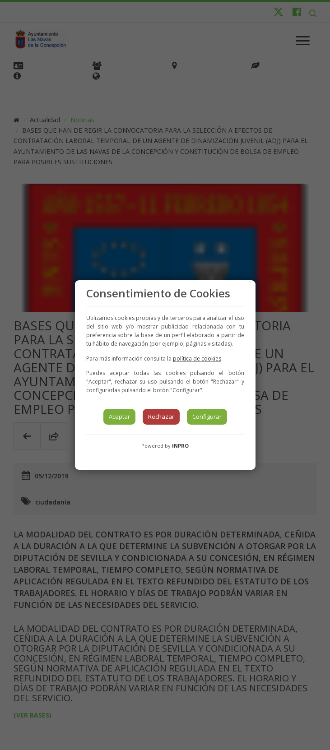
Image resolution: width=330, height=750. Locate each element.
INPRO (180, 445)
